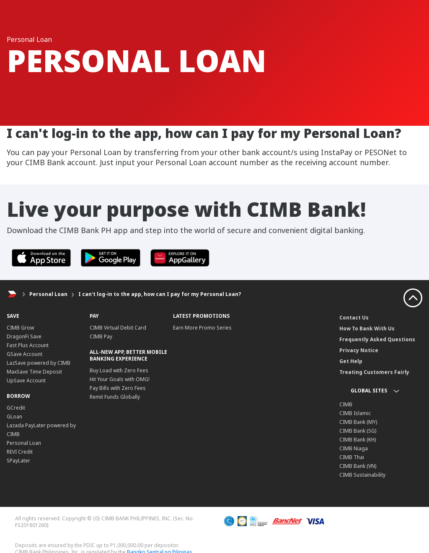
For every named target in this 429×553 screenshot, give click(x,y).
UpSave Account (26, 380)
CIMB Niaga (353, 448)
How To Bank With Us (367, 328)
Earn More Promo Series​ (202, 327)
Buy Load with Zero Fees (119, 370)
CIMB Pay (101, 336)
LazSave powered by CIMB (38, 362)
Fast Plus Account (28, 345)
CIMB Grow (20, 327)
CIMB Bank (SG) (357, 430)
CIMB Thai (351, 457)
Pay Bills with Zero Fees (118, 388)
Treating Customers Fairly (374, 372)
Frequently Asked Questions (377, 339)
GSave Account (24, 354)
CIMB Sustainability (362, 474)
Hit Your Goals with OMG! (120, 379)
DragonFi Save (24, 336)
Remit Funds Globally (115, 396)
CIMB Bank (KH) (357, 439)
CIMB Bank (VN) (357, 466)
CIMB (345, 404)
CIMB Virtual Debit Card (118, 327)
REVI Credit (20, 451)
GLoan (14, 416)
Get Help (350, 361)
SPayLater (18, 460)
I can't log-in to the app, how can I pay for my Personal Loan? (159, 294)
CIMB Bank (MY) (358, 422)
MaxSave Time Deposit (34, 371)
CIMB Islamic (355, 413)
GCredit (16, 407)
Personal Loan (48, 294)
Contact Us (354, 317)
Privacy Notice (358, 350)
